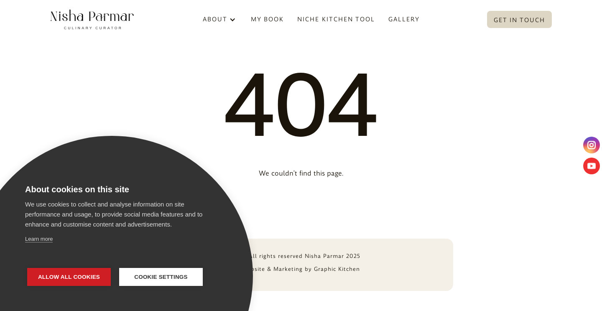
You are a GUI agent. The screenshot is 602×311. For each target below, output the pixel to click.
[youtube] (591, 166)
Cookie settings (161, 277)
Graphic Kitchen (337, 269)
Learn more (39, 239)
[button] (219, 19)
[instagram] (591, 145)
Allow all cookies (69, 277)
